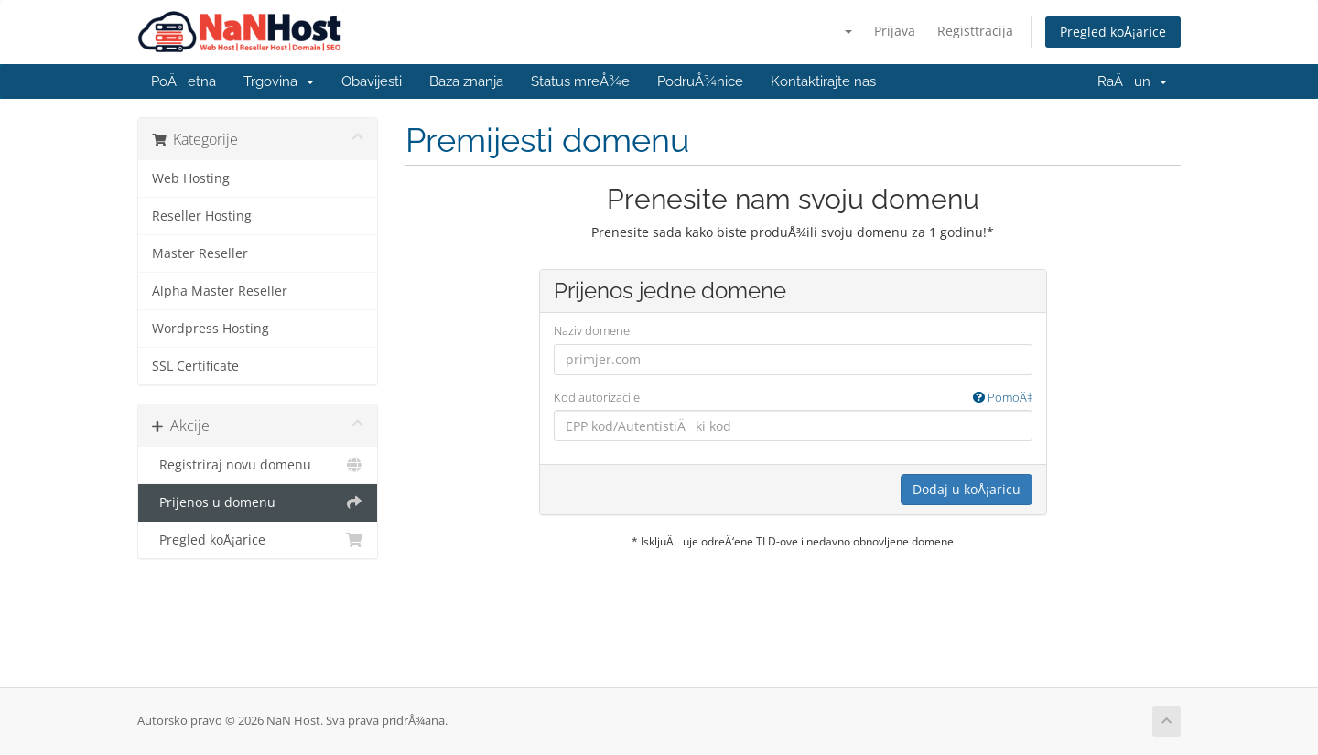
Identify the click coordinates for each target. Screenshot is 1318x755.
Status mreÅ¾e (580, 81)
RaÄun (1132, 81)
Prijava (894, 30)
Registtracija (975, 30)
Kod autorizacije (793, 397)
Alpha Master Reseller (219, 291)
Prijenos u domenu (257, 502)
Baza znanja (466, 81)
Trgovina (278, 81)
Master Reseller (200, 253)
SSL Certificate (195, 366)
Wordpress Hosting (210, 328)
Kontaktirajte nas (823, 81)
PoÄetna (183, 81)
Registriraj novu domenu (257, 465)
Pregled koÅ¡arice (1113, 31)
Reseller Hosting (202, 216)
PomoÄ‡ (1002, 397)
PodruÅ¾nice (700, 81)
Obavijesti (371, 81)
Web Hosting (191, 178)
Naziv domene (592, 330)
